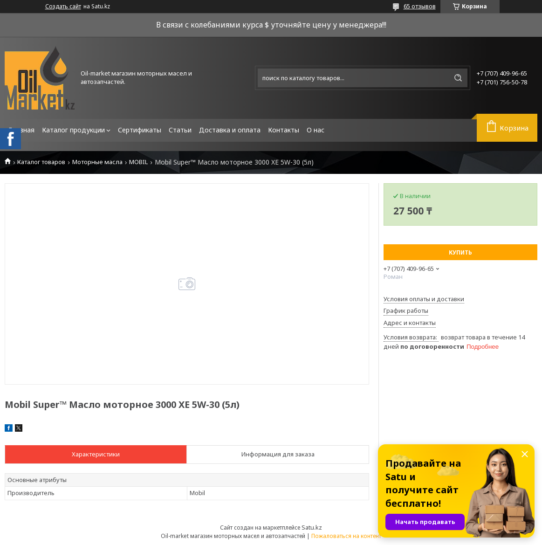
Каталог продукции (73, 129)
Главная (21, 129)
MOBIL (138, 162)
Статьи (180, 129)
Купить (460, 252)
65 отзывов (420, 6)
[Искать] (458, 78)
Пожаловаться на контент (346, 536)
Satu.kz (312, 527)
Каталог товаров (41, 162)
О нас (315, 129)
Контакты (283, 129)
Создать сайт (63, 6)
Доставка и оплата (230, 129)
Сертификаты (139, 129)
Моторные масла (97, 162)
